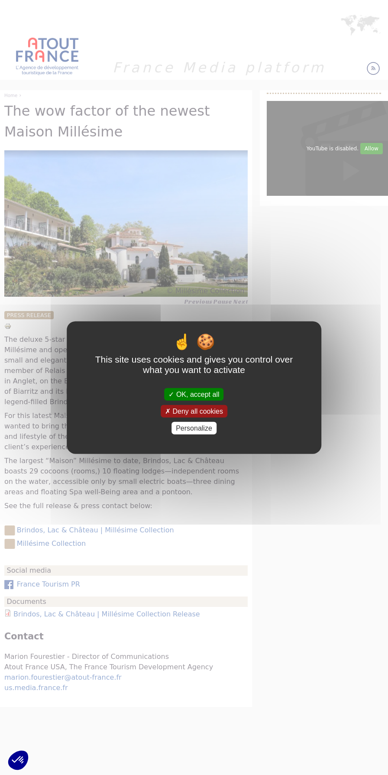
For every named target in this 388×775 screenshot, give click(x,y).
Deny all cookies (194, 411)
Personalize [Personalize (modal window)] (194, 428)
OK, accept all (193, 394)
